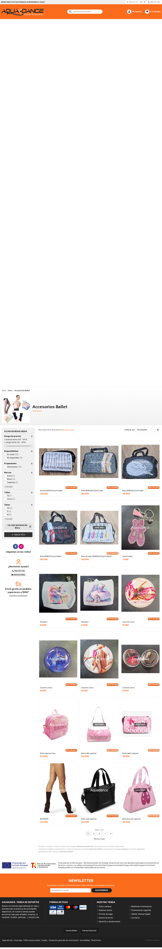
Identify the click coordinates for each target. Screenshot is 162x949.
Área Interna (96, 940)
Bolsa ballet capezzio (130, 753)
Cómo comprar (105, 906)
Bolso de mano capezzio (131, 819)
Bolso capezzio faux (47, 753)
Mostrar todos (68, 430)
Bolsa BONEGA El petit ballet (133, 491)
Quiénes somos (105, 910)
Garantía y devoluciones (109, 921)
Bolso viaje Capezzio (89, 819)
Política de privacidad (32, 940)
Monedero (43, 622)
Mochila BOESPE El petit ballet (51, 491)
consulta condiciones (18, 596)
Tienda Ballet (71, 930)
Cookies (44, 940)
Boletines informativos (141, 906)
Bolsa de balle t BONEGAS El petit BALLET (96, 556)
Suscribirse (101, 890)
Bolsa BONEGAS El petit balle (92, 491)
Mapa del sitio (7, 940)
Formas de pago (106, 914)
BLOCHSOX (44, 819)
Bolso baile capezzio (89, 753)
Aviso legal (18, 940)
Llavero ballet (127, 556)
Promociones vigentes (141, 910)
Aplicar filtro (19, 535)
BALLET (125, 849)
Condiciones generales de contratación (63, 940)
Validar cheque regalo (140, 914)
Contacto (135, 918)
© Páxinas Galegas (152, 940)
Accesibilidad (85, 940)
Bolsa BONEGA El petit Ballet (51, 556)
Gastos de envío (106, 918)
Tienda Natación (89, 930)
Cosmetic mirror (128, 622)
